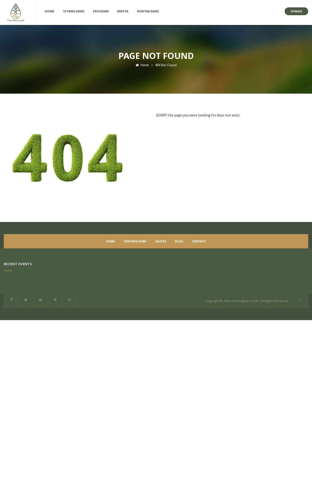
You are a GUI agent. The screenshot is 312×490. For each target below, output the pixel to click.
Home (142, 64)
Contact (199, 240)
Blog (179, 240)
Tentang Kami (134, 240)
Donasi (296, 11)
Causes (160, 240)
